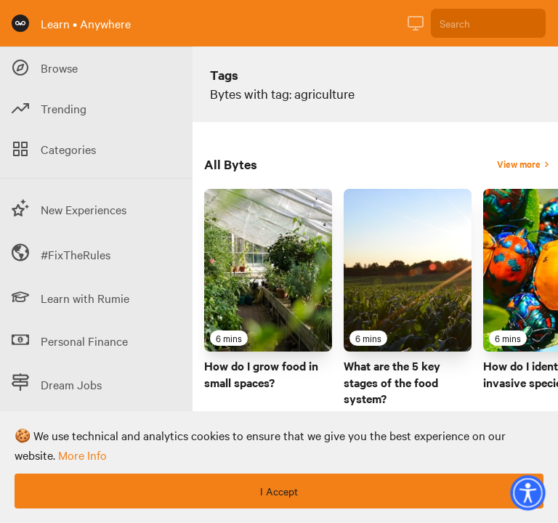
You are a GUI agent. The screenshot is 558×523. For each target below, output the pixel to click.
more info (82, 455)
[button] (527, 492)
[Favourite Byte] (317, 337)
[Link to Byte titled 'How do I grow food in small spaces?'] (268, 270)
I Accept (279, 491)
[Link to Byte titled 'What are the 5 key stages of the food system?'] (408, 270)
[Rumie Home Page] (20, 23)
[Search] (488, 23)
